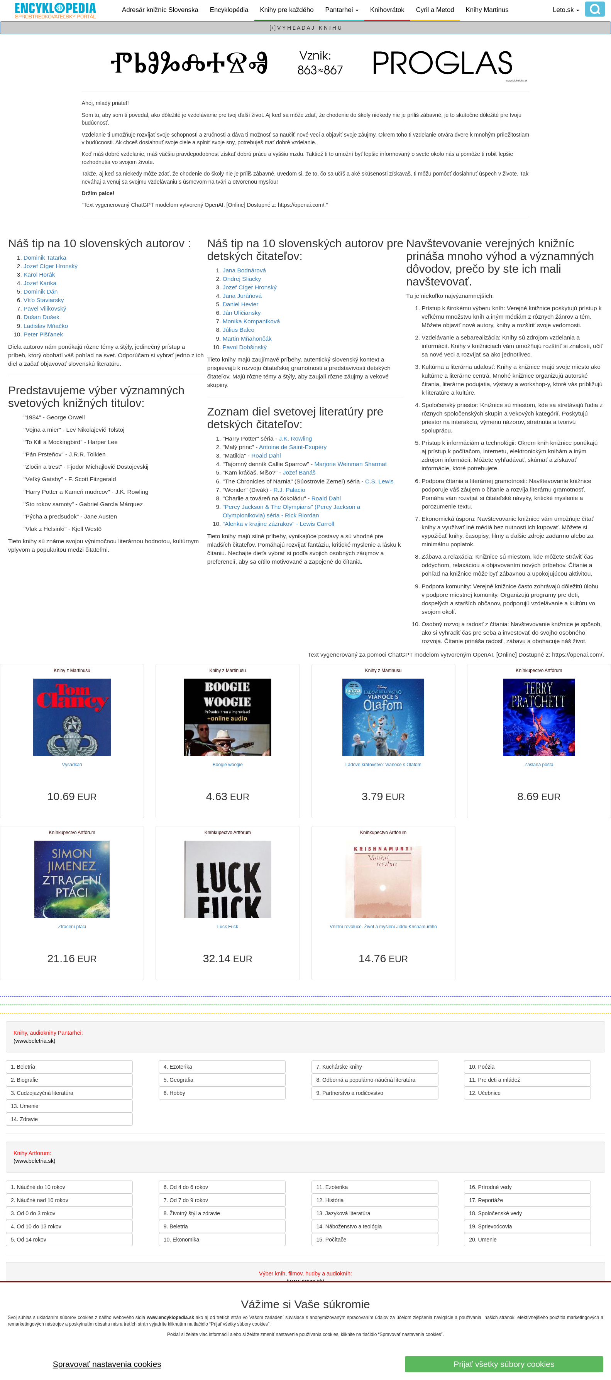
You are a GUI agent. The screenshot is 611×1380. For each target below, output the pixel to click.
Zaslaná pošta (539, 764)
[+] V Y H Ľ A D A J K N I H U (305, 28)
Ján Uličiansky (242, 312)
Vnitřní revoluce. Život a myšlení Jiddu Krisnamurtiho (383, 926)
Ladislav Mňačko (46, 326)
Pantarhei (342, 10)
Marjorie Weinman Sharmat (350, 464)
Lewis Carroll (317, 523)
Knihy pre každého (287, 10)
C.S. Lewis (379, 481)
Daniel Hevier (241, 304)
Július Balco (238, 329)
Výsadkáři (72, 764)
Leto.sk (566, 10)
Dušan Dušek (41, 317)
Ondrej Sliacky (242, 278)
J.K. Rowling (295, 438)
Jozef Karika (40, 283)
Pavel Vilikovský (45, 308)
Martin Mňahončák (247, 338)
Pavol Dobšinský (245, 347)
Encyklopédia (229, 10)
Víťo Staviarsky (44, 300)
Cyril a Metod (435, 10)
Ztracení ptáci (72, 926)
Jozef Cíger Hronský (51, 266)
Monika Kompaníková (251, 321)
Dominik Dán (41, 291)
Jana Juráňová (242, 295)
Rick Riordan (302, 515)
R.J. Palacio (289, 489)
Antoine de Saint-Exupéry (293, 447)
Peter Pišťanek (43, 334)
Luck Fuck (227, 926)
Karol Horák (39, 274)
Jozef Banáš (299, 472)
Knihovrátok (387, 10)
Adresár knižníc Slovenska (160, 10)
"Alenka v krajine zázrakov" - (261, 523)
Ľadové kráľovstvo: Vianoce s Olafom (383, 764)
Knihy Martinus (487, 10)
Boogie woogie (228, 764)
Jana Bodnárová (244, 270)
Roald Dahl (266, 455)
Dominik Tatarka (45, 257)
